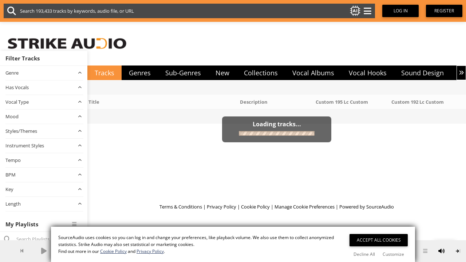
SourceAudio (380, 206)
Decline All (364, 254)
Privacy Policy (221, 206)
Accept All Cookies (379, 240)
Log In (401, 11)
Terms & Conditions (180, 206)
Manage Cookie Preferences (305, 206)
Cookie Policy (255, 206)
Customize (393, 254)
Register (444, 11)
